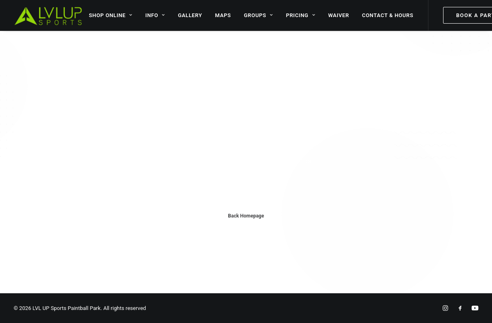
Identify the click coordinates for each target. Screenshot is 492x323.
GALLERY (190, 15)
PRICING (300, 15)
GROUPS (258, 15)
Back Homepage (246, 216)
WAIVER (338, 15)
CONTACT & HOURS (387, 15)
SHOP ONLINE (110, 15)
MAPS (223, 15)
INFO (155, 15)
